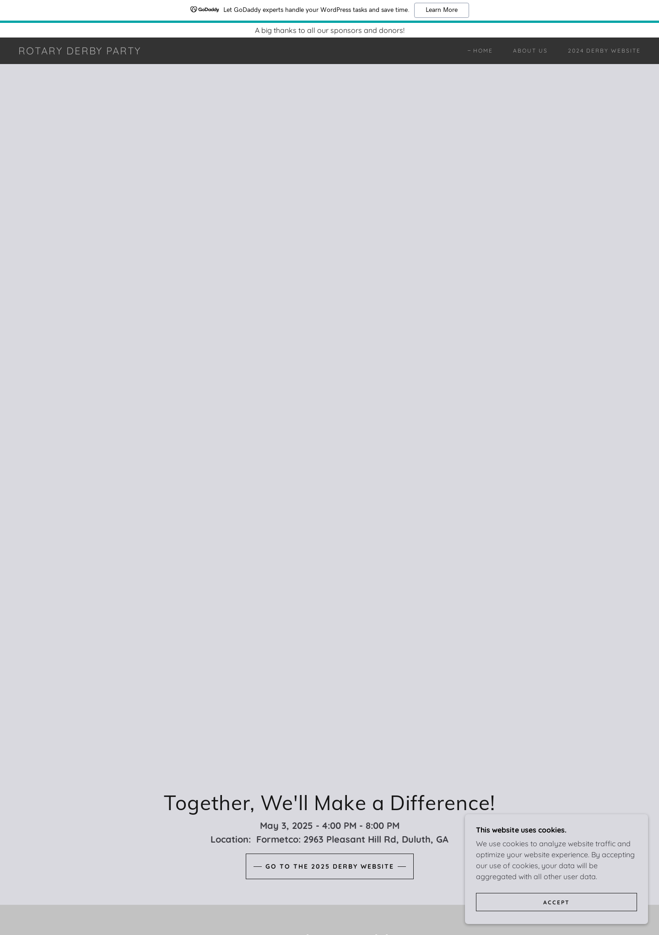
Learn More (442, 10)
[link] (79, 51)
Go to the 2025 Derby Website (329, 866)
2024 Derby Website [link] (604, 50)
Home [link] (483, 50)
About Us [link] (530, 50)
